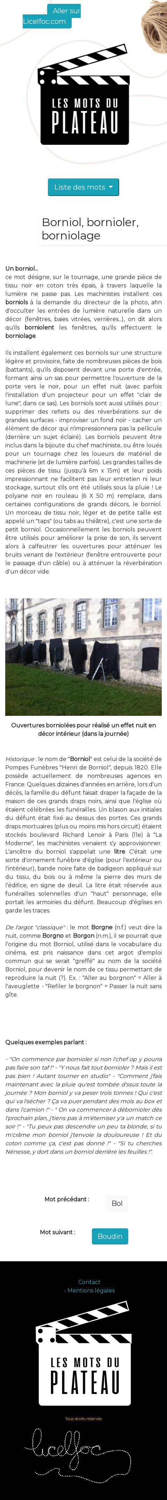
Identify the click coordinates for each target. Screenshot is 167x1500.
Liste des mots (80, 187)
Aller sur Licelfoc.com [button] (52, 16)
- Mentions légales (89, 1290)
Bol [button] (117, 1203)
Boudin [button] (110, 1236)
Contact (89, 1282)
